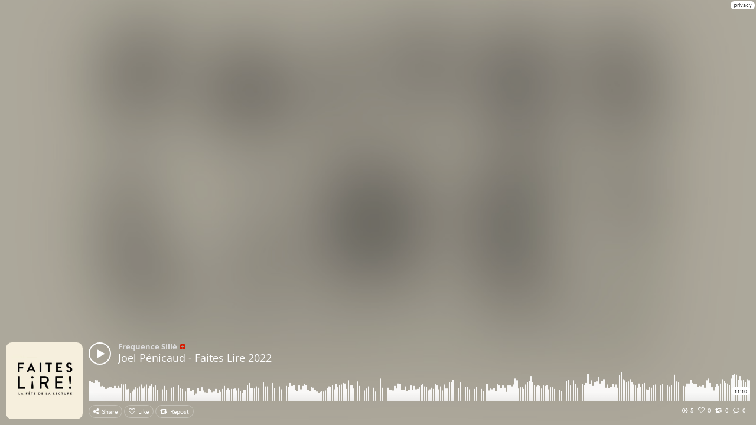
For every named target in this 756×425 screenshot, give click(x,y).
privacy (743, 5)
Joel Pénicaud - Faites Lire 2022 (195, 358)
